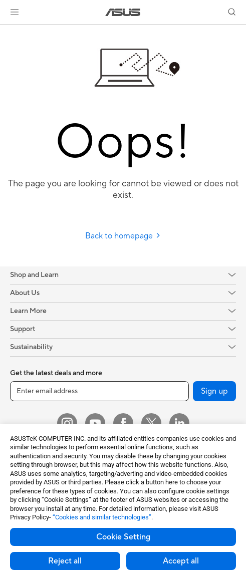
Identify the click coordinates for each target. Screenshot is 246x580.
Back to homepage (123, 236)
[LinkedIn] (179, 423)
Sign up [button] (214, 391)
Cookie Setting (123, 537)
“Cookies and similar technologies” (102, 517)
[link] (123, 12)
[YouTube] (95, 423)
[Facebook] (123, 423)
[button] (14, 12)
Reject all (65, 561)
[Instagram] (67, 423)
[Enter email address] (99, 391)
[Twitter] (151, 423)
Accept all (181, 561)
